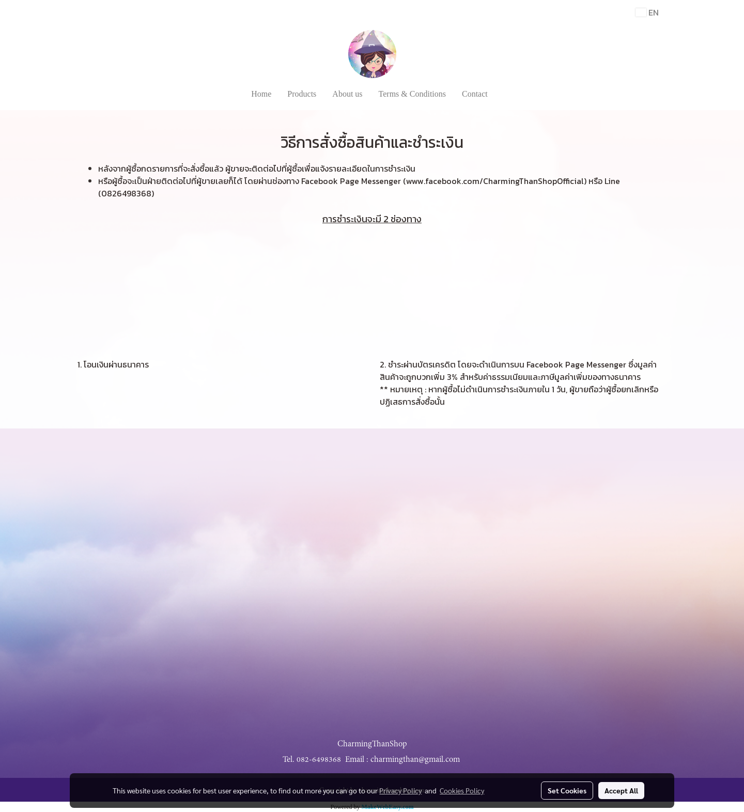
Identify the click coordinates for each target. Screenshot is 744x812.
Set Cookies (567, 790)
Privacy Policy (400, 790)
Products (301, 93)
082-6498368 (319, 759)
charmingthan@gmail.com (415, 759)
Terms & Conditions (412, 93)
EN (647, 12)
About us (347, 93)
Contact (475, 93)
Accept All (621, 790)
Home (261, 93)
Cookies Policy (462, 790)
